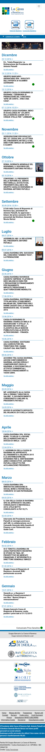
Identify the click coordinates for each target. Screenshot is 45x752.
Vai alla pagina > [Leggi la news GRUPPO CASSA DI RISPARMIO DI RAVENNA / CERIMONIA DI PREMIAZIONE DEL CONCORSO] (9, 104)
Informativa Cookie (8, 720)
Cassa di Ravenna (13, 10)
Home (4, 713)
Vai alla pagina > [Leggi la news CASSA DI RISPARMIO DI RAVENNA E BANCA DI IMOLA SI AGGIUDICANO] (9, 335)
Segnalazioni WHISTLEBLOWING (26, 717)
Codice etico (24, 715)
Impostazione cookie (36, 720)
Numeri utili (39, 713)
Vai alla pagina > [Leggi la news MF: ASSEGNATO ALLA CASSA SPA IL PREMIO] (9, 404)
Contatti (5, 715)
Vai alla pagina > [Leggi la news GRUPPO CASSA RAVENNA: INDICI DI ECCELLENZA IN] (9, 120)
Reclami (14, 715)
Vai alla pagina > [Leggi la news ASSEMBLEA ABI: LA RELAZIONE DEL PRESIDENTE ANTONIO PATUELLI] (9, 246)
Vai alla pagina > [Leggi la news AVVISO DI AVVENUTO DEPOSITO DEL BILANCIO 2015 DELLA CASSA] (9, 416)
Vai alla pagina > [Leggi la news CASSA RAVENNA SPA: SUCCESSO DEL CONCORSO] (9, 260)
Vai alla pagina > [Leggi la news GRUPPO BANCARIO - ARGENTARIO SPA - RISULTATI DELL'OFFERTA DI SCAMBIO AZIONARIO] (9, 86)
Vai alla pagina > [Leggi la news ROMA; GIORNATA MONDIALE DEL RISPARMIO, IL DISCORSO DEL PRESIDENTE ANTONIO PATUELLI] (9, 172)
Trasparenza (27, 713)
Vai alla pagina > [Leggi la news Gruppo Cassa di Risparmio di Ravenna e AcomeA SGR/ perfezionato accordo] (9, 576)
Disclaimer (21, 720)
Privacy (9, 717)
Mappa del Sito (14, 713)
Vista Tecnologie (12, 750)
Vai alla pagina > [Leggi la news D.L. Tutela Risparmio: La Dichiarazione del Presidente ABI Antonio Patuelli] (9, 69)
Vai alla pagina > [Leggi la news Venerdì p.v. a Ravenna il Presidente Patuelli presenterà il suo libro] (9, 603)
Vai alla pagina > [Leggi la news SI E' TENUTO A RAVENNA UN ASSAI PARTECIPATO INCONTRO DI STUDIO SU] (9, 562)
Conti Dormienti (37, 715)
